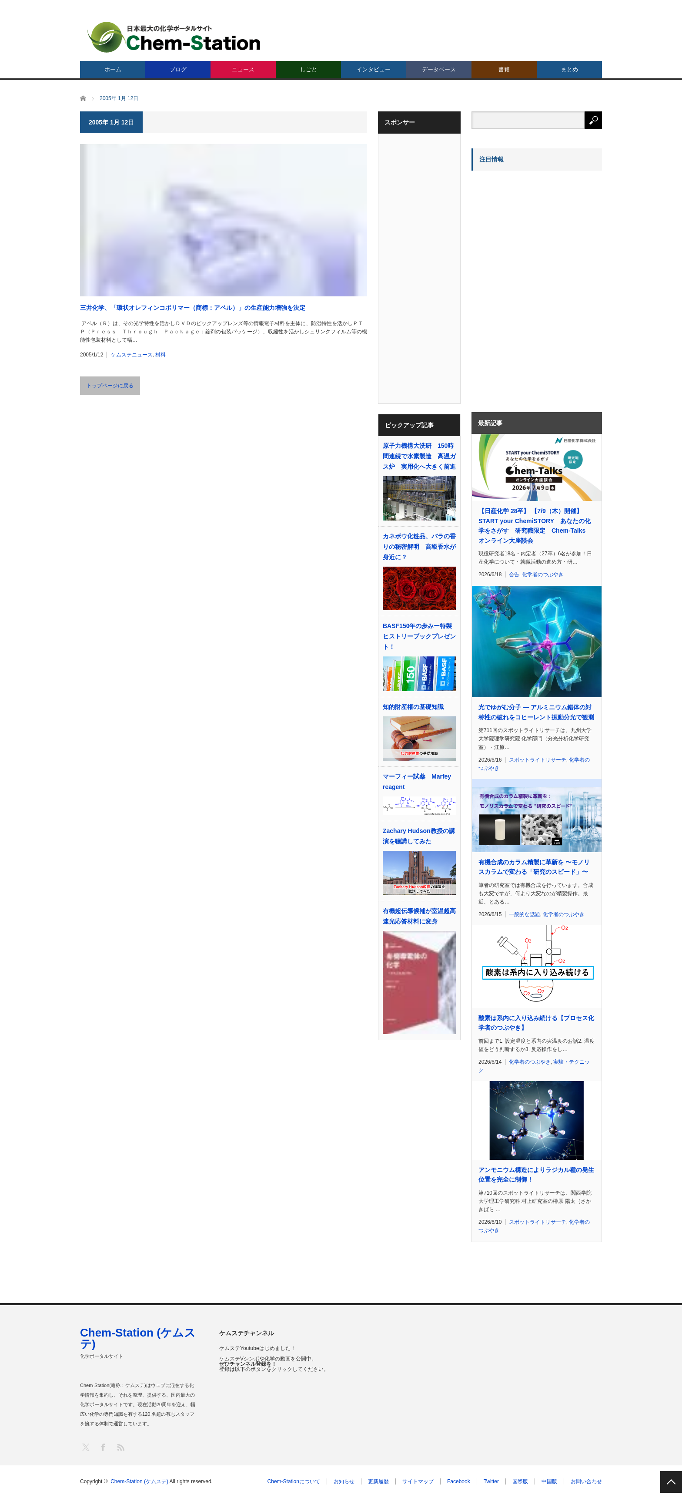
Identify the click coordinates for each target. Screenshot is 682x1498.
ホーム (112, 69)
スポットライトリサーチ (537, 760)
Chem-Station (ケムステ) (138, 1338)
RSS (120, 1446)
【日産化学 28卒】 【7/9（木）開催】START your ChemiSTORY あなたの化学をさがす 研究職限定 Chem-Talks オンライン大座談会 (535, 525)
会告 (514, 574)
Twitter (491, 1481)
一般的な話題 (524, 914)
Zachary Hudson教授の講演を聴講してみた (419, 836)
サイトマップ (418, 1481)
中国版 (549, 1481)
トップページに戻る (110, 386)
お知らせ (344, 1481)
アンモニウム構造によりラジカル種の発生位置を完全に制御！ (536, 1174)
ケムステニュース (132, 355)
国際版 (520, 1481)
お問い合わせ (586, 1481)
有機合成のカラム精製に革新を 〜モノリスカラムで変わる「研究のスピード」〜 (534, 867)
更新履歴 (378, 1481)
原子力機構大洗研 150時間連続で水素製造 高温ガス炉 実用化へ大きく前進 (419, 456)
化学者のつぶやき (543, 574)
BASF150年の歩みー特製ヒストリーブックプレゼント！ (419, 636)
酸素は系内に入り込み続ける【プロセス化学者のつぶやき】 (536, 1022)
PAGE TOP (671, 1482)
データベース (439, 69)
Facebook (458, 1481)
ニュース (243, 69)
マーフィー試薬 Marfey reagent (417, 781)
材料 (160, 355)
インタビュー (374, 69)
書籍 (504, 69)
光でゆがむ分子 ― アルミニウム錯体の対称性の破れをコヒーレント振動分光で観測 (536, 712)
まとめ (569, 69)
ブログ (178, 69)
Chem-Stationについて (293, 1481)
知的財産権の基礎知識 (413, 706)
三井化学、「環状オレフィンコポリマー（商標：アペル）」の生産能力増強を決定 (192, 307)
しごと (308, 69)
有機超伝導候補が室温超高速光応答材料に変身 (419, 916)
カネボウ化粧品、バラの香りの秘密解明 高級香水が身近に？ (419, 547)
